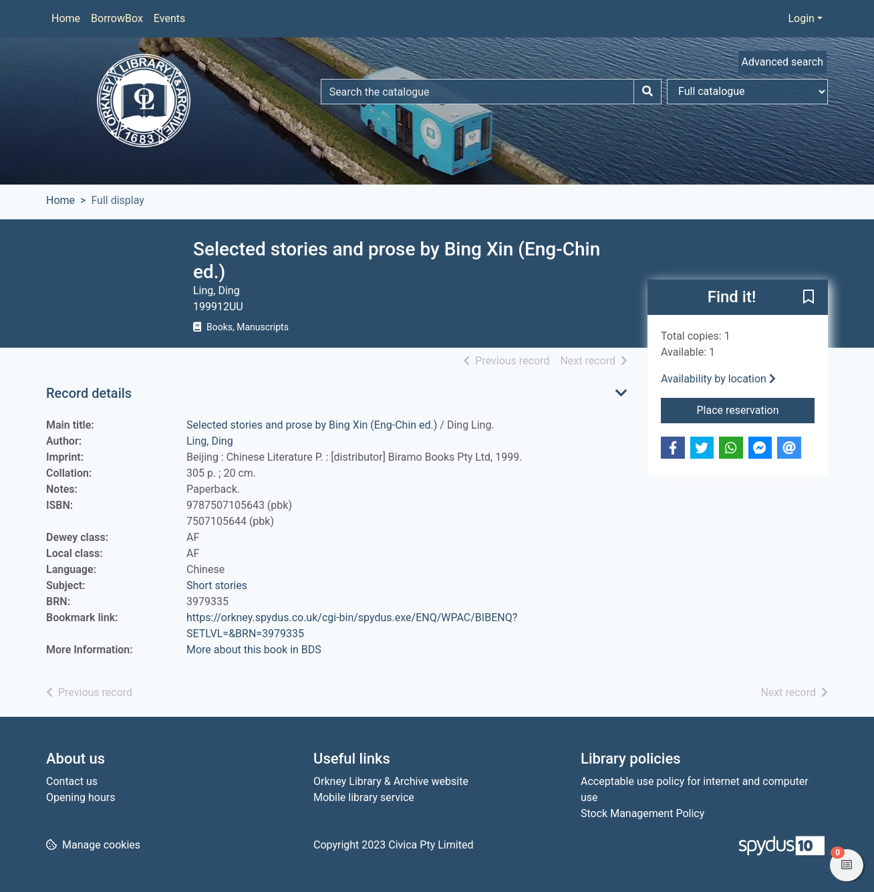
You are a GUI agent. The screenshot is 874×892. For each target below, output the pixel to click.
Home (65, 18)
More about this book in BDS (253, 649)
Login (801, 18)
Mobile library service (363, 797)
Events (169, 18)
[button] (809, 298)
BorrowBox (117, 18)
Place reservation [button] (756, 409)
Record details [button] (89, 393)
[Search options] (747, 91)
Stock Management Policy (642, 813)
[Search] (647, 91)
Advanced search (782, 61)
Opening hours (80, 797)
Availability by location (718, 378)
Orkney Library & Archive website (390, 781)
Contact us (72, 781)
